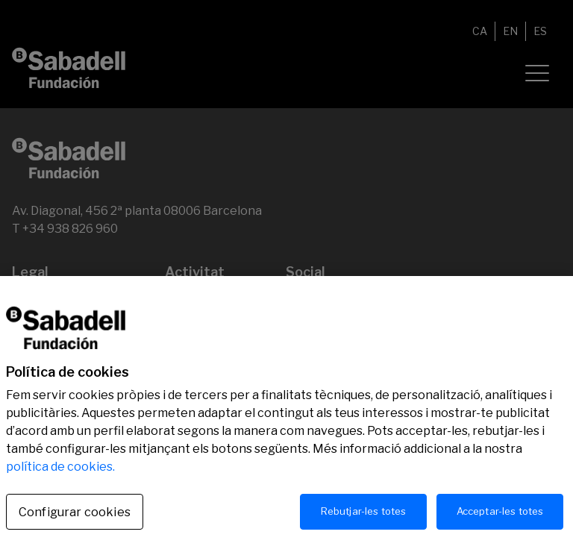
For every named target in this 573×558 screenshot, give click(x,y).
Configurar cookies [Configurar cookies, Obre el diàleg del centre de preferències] (75, 518)
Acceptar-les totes (500, 517)
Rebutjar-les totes (363, 517)
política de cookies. (60, 472)
